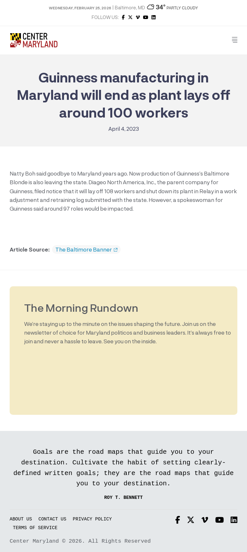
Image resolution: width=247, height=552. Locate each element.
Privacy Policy (92, 519)
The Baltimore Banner (86, 249)
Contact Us (53, 519)
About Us (21, 519)
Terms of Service (35, 528)
